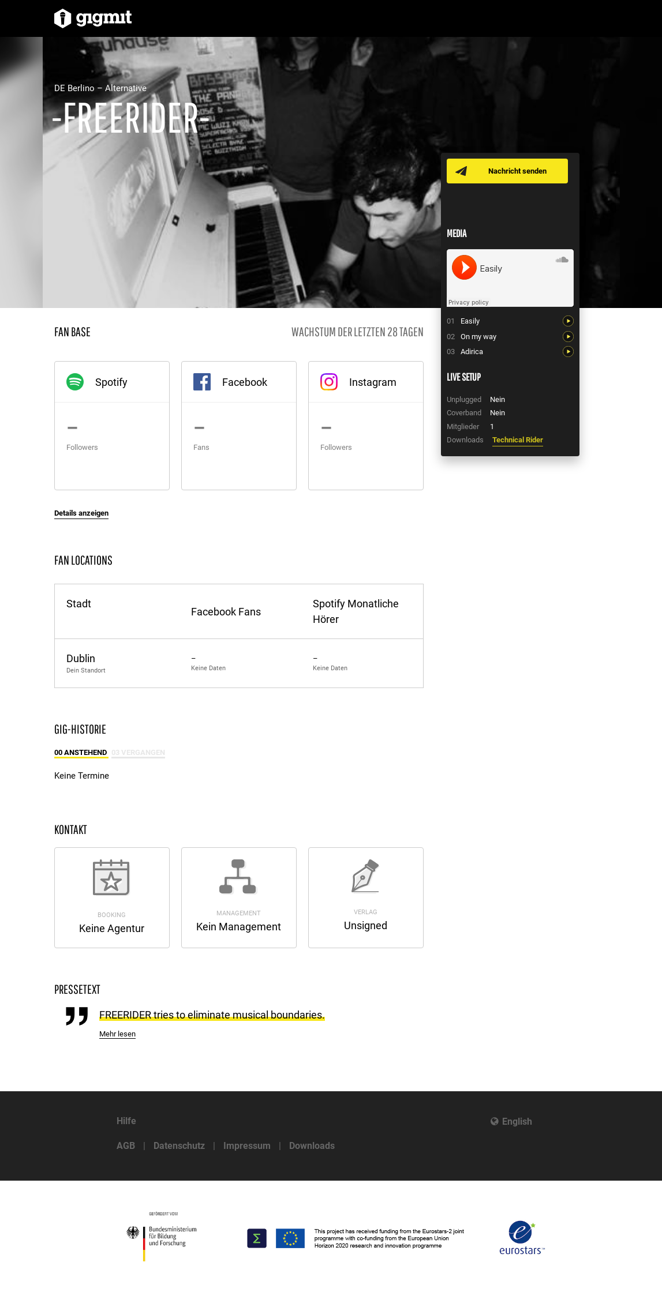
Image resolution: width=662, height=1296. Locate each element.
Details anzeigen (81, 513)
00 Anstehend (81, 752)
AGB (126, 1145)
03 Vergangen (138, 752)
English (517, 1121)
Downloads (312, 1145)
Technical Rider (517, 439)
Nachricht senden (517, 171)
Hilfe (126, 1120)
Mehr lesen (117, 1034)
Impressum (247, 1145)
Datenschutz (179, 1145)
